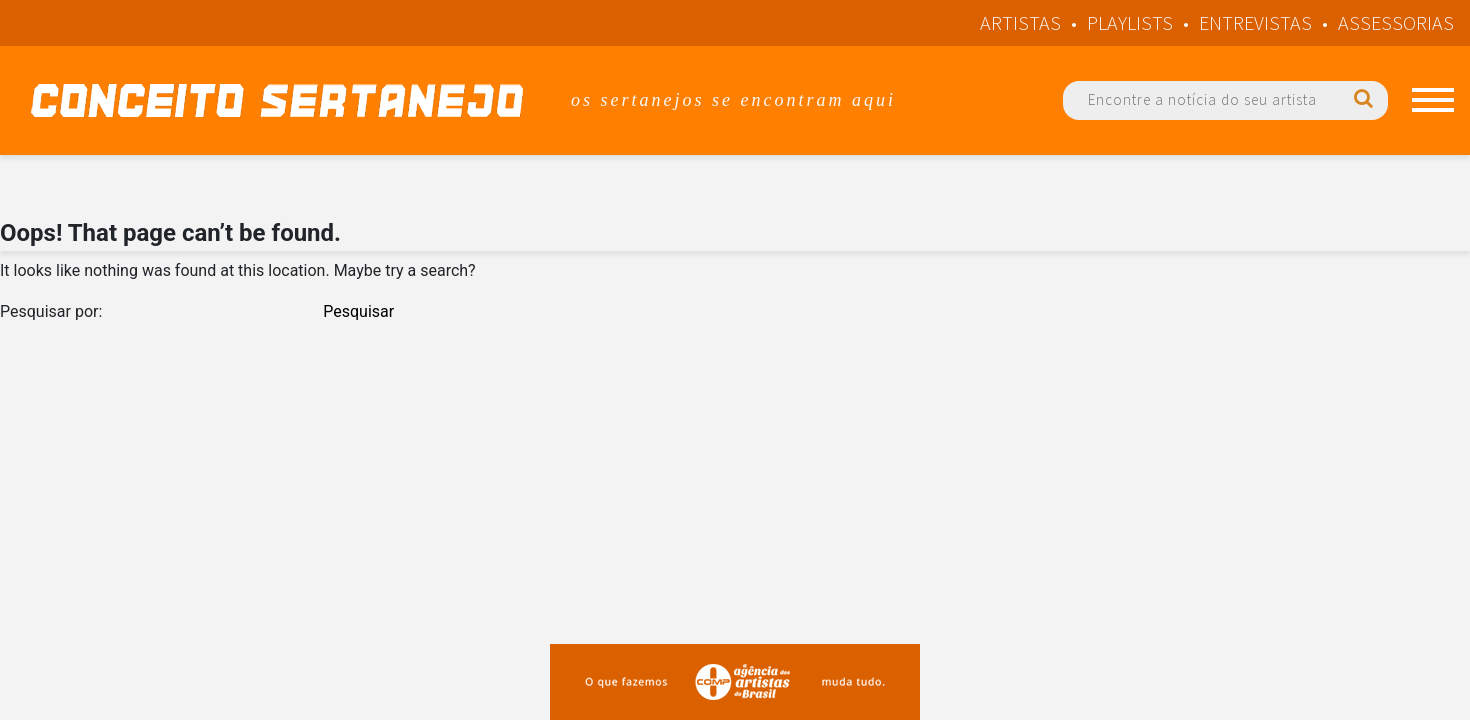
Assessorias (1396, 22)
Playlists (1130, 22)
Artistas (1020, 22)
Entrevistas (1255, 22)
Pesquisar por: (51, 311)
